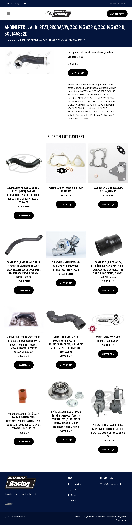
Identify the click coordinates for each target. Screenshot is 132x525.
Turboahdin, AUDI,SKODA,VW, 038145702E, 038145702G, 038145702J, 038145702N (66, 266)
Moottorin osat (88, 52)
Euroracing (75, 484)
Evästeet (100, 516)
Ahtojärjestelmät (105, 52)
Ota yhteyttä (88, 516)
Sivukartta (121, 520)
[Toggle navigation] (8, 13)
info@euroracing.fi (117, 3)
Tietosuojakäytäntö (116, 516)
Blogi (73, 500)
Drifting (74, 495)
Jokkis (73, 489)
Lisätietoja (78, 72)
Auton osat (117, 13)
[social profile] (25, 3)
